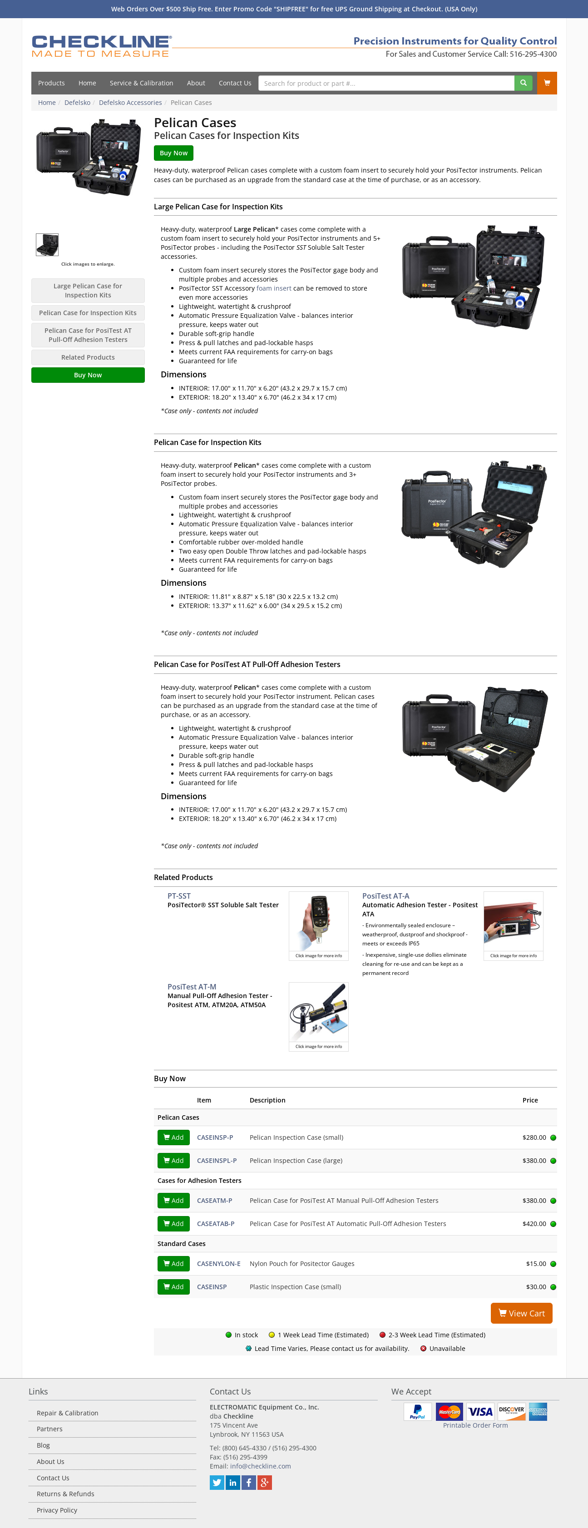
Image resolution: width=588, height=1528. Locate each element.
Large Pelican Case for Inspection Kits (88, 290)
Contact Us (235, 83)
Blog (43, 1445)
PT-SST (179, 896)
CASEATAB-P (216, 1223)
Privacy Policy (57, 1510)
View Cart (522, 1313)
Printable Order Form (475, 1425)
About (196, 83)
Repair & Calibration (68, 1413)
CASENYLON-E (219, 1263)
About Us (50, 1461)
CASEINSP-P (215, 1137)
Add (173, 1137)
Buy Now (88, 375)
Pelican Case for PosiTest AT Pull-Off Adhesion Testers (88, 335)
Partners (50, 1428)
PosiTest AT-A (386, 896)
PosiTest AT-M (192, 987)
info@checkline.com (260, 1466)
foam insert (274, 288)
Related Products (88, 357)
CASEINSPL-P (217, 1160)
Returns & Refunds (65, 1493)
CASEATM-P (214, 1200)
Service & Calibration (141, 83)
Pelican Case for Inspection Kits (88, 312)
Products (51, 83)
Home (87, 83)
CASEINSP (212, 1286)
